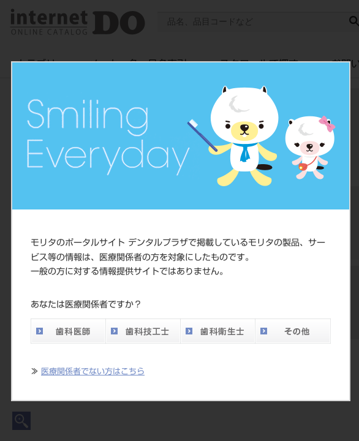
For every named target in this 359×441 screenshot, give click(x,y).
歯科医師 (68, 331)
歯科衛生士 (217, 331)
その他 (293, 331)
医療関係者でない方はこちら (93, 371)
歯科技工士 (142, 331)
